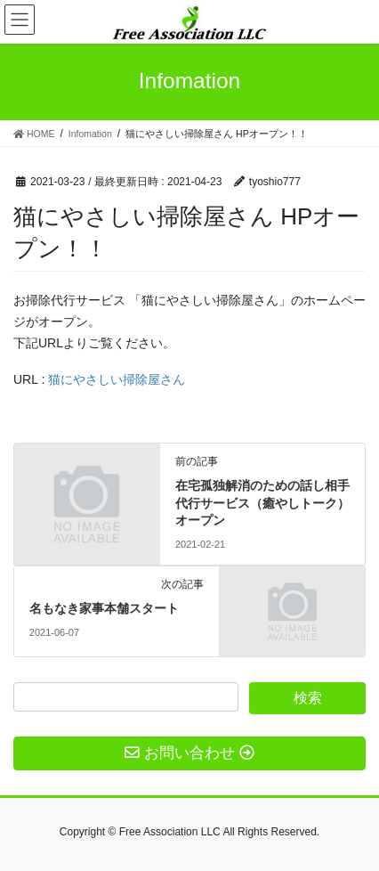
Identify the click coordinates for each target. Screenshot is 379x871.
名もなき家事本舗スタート (104, 608)
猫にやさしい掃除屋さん (116, 379)
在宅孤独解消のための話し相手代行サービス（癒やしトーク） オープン (262, 502)
